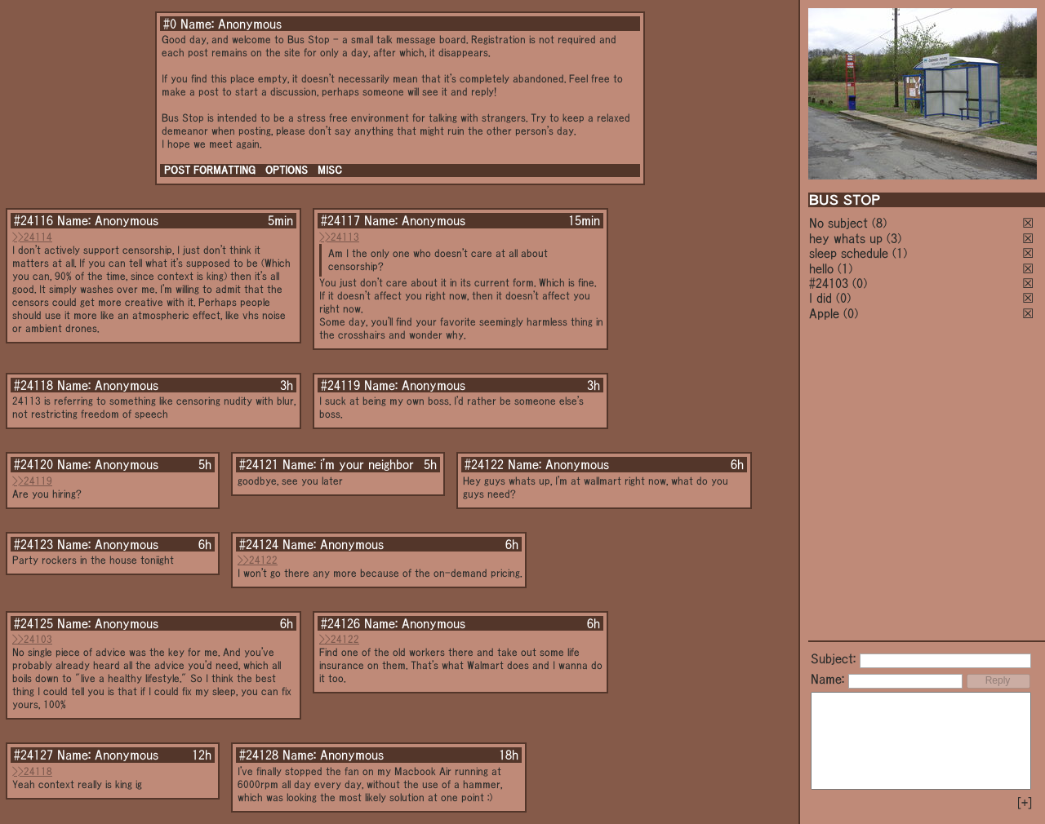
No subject (840, 222)
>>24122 (258, 560)
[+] (1024, 802)
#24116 (33, 220)
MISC (330, 170)
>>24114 (32, 237)
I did (820, 297)
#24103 (828, 283)
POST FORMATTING (210, 170)
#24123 (33, 544)
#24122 (484, 464)
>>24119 (32, 481)
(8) (879, 222)
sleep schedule (848, 252)
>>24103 (32, 639)
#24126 (340, 623)
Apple (824, 313)
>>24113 (339, 237)
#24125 (33, 623)
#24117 (340, 220)
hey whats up (846, 238)
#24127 (33, 754)
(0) (859, 283)
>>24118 (32, 771)
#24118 (33, 385)
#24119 (340, 385)
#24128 (258, 754)
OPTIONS (286, 170)
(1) (899, 252)
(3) (894, 238)
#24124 (258, 544)
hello (821, 268)
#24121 (258, 464)
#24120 (33, 464)
